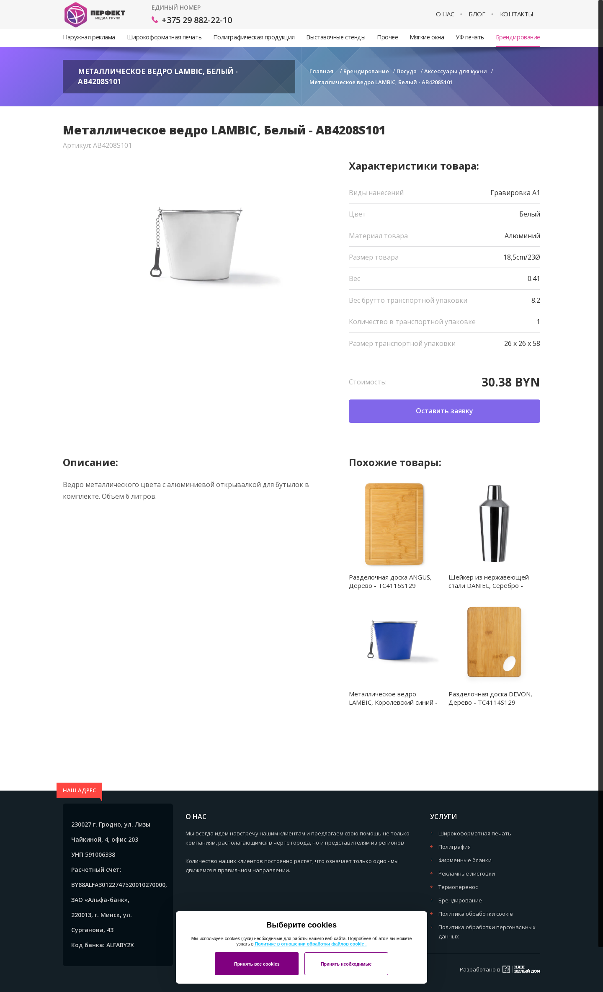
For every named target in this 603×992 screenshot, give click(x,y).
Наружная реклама (89, 37)
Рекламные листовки (466, 873)
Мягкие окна (427, 37)
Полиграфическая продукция (254, 37)
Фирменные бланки (465, 860)
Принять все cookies (257, 963)
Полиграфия (454, 846)
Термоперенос (458, 887)
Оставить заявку (444, 410)
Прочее (387, 37)
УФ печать (470, 37)
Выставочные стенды (335, 37)
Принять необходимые (346, 963)
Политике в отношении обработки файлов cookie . (309, 943)
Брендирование (518, 37)
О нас (445, 14)
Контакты (516, 14)
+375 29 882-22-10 (197, 20)
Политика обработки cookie (475, 913)
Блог (477, 14)
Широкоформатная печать (164, 37)
